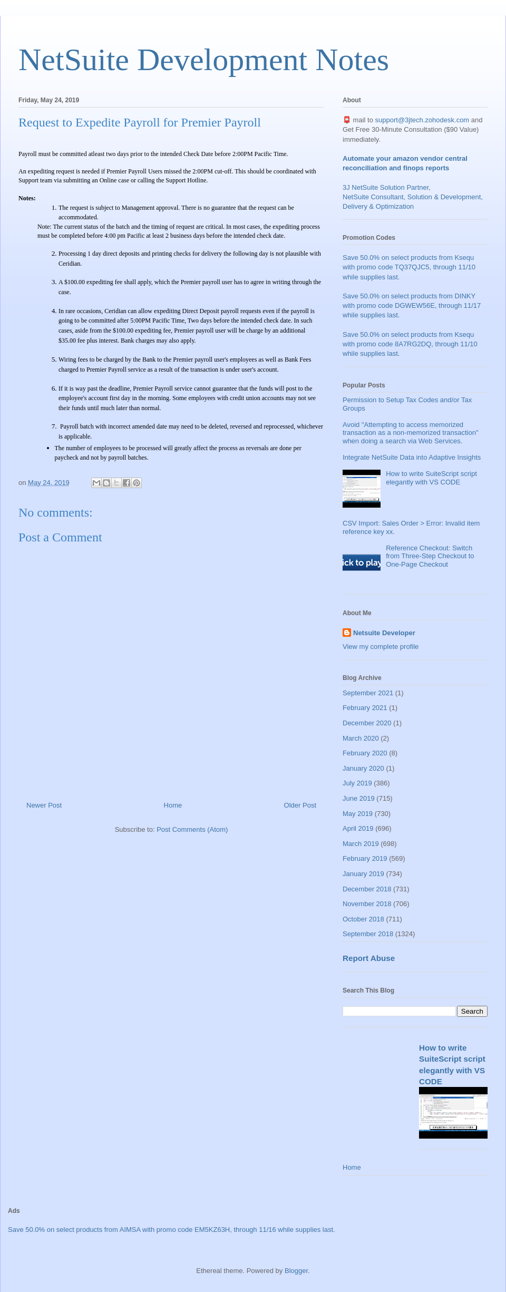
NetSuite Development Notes (203, 59)
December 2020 (367, 723)
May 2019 (358, 814)
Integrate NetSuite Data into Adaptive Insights (412, 457)
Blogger (296, 1271)
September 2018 (368, 934)
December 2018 (367, 889)
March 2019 (361, 844)
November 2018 (367, 904)
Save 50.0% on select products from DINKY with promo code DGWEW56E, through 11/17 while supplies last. (412, 305)
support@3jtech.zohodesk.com (422, 120)
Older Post (300, 805)
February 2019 (365, 858)
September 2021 (368, 693)
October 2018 (363, 919)
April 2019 (358, 828)
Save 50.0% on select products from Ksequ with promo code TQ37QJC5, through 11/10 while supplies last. (409, 267)
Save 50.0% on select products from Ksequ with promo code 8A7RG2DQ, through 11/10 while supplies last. (410, 344)
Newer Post (44, 805)
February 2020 (365, 753)
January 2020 (363, 768)
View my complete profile (381, 646)
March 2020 (361, 738)
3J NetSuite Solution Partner (386, 187)
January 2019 (363, 874)
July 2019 (357, 783)
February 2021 (365, 708)
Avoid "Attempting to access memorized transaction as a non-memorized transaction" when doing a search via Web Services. (411, 433)
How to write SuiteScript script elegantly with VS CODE (431, 478)
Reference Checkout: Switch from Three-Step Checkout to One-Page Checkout (430, 556)
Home (173, 805)
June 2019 (359, 798)
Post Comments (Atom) (192, 829)
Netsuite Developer (384, 633)
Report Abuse (369, 958)
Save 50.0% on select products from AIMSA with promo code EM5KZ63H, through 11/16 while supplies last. (171, 1229)
